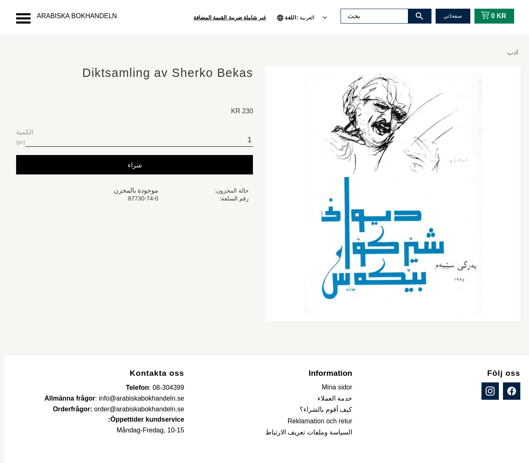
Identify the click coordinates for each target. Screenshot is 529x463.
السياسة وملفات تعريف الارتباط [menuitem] (305, 432)
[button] (19, 18)
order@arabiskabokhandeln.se (136, 409)
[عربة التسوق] (488, 16)
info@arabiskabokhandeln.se (138, 398)
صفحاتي (449, 16)
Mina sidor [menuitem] (333, 387)
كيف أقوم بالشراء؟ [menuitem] (322, 409)
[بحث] (415, 16)
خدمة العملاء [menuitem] (331, 398)
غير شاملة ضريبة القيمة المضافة (226, 17)
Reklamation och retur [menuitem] (316, 421)
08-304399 (165, 387)
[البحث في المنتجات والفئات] (370, 16)
